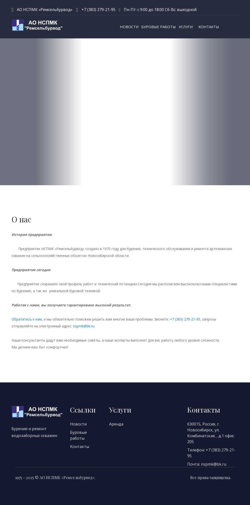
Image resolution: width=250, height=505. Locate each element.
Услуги (186, 26)
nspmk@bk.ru (83, 326)
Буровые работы (158, 26)
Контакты (208, 26)
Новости (129, 26)
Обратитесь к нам (26, 319)
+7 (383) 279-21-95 (98, 9)
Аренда (116, 424)
